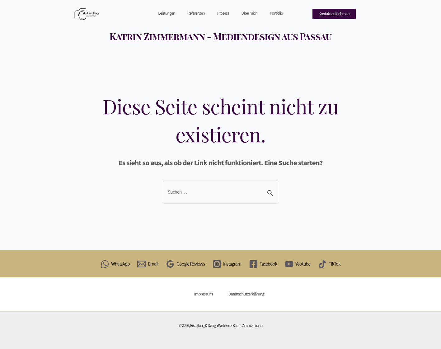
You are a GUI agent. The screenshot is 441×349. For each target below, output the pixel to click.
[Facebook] (263, 264)
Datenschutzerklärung (246, 294)
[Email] (147, 264)
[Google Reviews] (185, 264)
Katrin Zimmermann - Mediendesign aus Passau (220, 36)
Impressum (203, 294)
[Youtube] (297, 264)
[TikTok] (329, 264)
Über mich (249, 13)
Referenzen (195, 13)
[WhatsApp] (115, 264)
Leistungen (166, 13)
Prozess (223, 13)
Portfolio (276, 13)
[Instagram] (226, 264)
